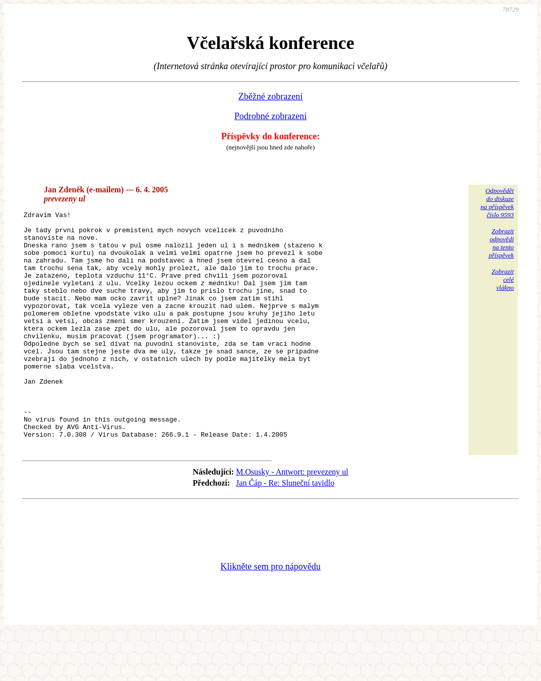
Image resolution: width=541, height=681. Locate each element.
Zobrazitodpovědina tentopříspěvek (501, 243)
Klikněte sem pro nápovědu (270, 613)
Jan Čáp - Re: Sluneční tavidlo (285, 530)
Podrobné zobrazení (270, 116)
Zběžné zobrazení (270, 96)
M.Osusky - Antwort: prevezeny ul (292, 518)
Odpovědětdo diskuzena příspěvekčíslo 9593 (497, 203)
